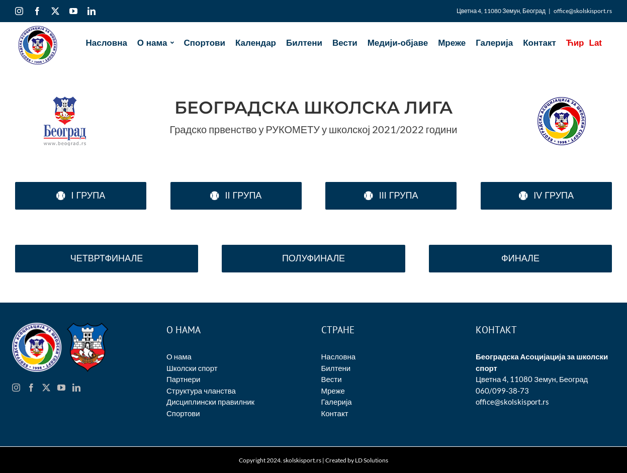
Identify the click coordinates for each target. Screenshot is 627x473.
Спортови (183, 413)
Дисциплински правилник (210, 401)
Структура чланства (201, 390)
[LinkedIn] (76, 388)
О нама (179, 356)
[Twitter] (46, 388)
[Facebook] (31, 388)
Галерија (336, 401)
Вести (331, 379)
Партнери (183, 379)
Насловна (338, 356)
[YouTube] (61, 388)
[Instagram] (16, 388)
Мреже (333, 390)
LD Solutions (371, 460)
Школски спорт (192, 367)
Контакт (334, 413)
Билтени (336, 367)
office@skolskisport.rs (583, 11)
